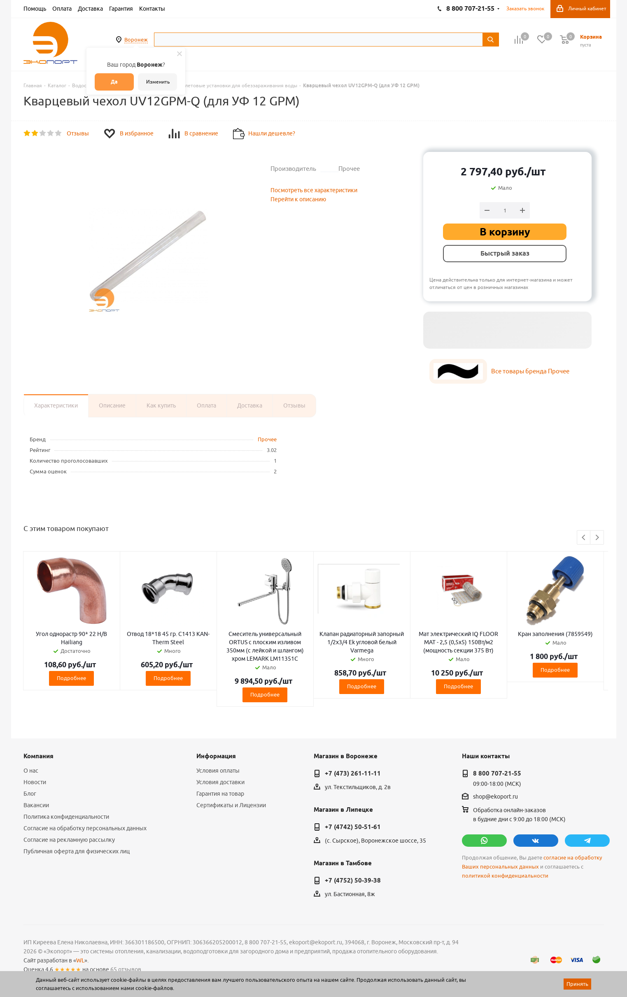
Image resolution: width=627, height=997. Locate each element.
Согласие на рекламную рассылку (69, 839)
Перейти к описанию (298, 199)
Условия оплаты (218, 770)
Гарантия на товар (220, 793)
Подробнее (71, 678)
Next (597, 538)
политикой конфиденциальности (505, 876)
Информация (216, 756)
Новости (34, 782)
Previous (584, 538)
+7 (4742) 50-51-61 (353, 827)
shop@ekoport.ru (495, 797)
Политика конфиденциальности (66, 816)
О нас (30, 770)
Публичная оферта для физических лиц (76, 851)
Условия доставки (220, 782)
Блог (29, 793)
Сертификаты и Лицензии (231, 805)
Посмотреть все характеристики (313, 190)
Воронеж (136, 39)
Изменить (158, 82)
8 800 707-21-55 (497, 773)
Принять (577, 984)
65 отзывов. (126, 969)
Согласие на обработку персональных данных (85, 828)
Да (114, 82)
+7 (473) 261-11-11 (353, 773)
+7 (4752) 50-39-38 (353, 880)
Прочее (267, 439)
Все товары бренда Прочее (530, 371)
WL (80, 960)
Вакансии (36, 805)
